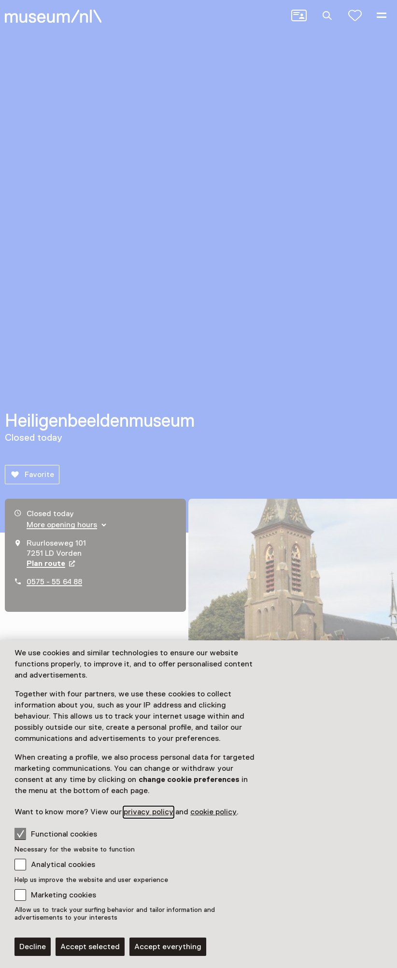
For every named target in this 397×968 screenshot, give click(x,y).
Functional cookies (55, 833)
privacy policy (148, 812)
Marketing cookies (63, 895)
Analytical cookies (63, 864)
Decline (32, 946)
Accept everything (167, 946)
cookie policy (213, 812)
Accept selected (90, 946)
